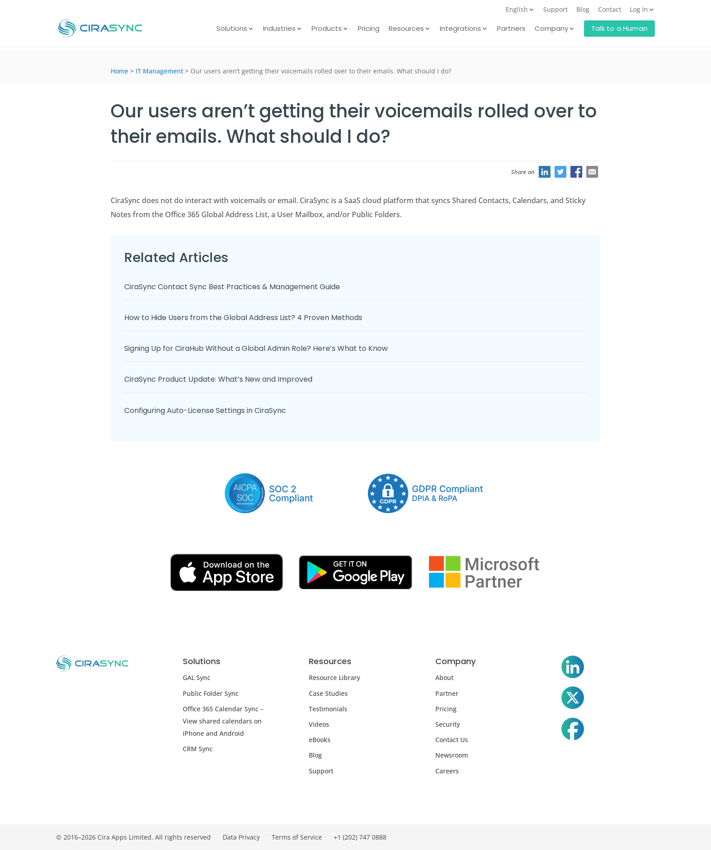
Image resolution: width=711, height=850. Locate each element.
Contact (609, 10)
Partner (446, 693)
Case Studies (328, 693)
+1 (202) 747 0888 (360, 837)
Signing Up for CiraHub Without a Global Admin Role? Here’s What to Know (256, 348)
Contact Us (451, 739)
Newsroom (451, 755)
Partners (511, 29)
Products (327, 29)
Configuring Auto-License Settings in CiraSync (205, 410)
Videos (319, 724)
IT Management (159, 71)
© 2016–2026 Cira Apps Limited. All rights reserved (133, 837)
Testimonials (328, 708)
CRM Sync (198, 748)
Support (555, 10)
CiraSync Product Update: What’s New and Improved (218, 379)
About (444, 677)
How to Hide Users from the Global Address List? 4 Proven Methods (243, 317)
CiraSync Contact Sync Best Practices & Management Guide (232, 287)
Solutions (231, 29)
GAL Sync (196, 677)
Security (447, 724)
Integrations (460, 29)
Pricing (369, 29)
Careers (447, 771)
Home (119, 71)
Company (551, 29)
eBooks (320, 739)
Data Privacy (241, 837)
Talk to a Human (619, 28)
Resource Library (334, 677)
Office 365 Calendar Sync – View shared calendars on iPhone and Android (223, 721)
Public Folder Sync (211, 693)
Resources (406, 29)
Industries (279, 29)
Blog (582, 10)
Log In (639, 10)
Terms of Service (297, 837)
